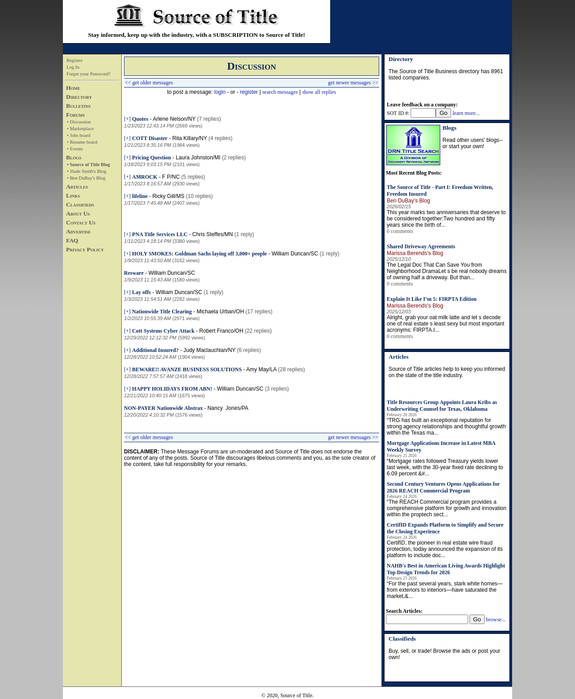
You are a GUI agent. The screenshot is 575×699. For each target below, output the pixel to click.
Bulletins (78, 105)
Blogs (73, 157)
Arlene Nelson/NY (174, 119)
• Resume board (82, 142)
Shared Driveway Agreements (421, 246)
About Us (78, 213)
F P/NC (171, 177)
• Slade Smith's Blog (86, 171)
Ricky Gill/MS (168, 196)
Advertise (78, 231)
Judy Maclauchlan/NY (209, 350)
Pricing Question (151, 157)
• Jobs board (78, 135)
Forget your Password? (88, 73)
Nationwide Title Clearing (162, 311)
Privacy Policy (85, 249)
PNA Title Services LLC (159, 234)
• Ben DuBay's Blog (86, 178)
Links (73, 195)
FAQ (72, 240)
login (220, 92)
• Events (75, 148)
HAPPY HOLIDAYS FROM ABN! (172, 389)
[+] (127, 119)
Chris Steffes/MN (212, 234)
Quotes (140, 119)
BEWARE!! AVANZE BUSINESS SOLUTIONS (187, 369)
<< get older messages (149, 82)
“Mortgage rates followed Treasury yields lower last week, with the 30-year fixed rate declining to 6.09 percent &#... (445, 467)
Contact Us (80, 222)
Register (74, 60)
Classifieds (80, 204)
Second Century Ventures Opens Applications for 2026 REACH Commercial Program (443, 487)
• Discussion (79, 121)
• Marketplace (80, 128)
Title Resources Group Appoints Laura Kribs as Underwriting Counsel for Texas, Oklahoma (442, 405)
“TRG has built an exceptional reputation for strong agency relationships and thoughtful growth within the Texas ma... (446, 426)
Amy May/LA (261, 369)
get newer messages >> (353, 82)
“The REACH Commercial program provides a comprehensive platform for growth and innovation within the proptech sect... (446, 508)
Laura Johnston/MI (198, 157)
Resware (134, 273)
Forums (75, 114)
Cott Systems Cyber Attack (163, 331)
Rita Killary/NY (189, 138)
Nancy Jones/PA (228, 408)
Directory (79, 96)
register (249, 92)
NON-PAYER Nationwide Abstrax (164, 408)
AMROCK (144, 177)
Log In (73, 67)
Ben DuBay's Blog (408, 201)
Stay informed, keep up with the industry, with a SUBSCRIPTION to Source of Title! (196, 34)
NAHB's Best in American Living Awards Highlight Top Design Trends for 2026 (446, 569)
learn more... (466, 113)
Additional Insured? (155, 350)
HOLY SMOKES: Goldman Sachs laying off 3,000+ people (199, 254)
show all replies (319, 92)
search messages (280, 92)
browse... (496, 619)
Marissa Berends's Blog (415, 253)
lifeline (140, 196)
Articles (77, 186)
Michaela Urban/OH (220, 311)
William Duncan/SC (295, 254)
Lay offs (141, 292)
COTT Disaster (150, 138)
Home (73, 87)
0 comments (400, 231)
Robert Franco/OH (221, 331)
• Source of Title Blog (88, 164)
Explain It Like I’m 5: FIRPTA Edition (432, 299)
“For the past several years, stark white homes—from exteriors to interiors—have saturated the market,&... (445, 589)
